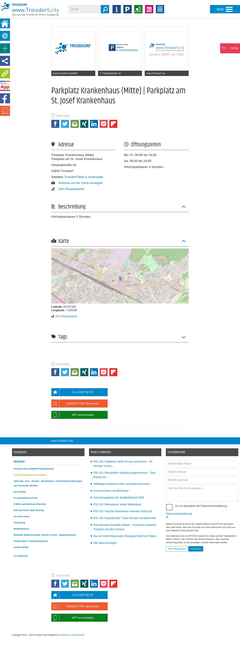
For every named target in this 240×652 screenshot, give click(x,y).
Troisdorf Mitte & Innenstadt (83, 177)
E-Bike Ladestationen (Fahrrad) (30, 504)
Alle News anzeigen (105, 543)
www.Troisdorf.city (62, 440)
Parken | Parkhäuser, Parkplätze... (31, 475)
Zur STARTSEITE (72, 392)
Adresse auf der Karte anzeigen (77, 183)
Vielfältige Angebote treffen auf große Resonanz (121, 483)
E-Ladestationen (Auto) (26, 498)
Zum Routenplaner (67, 189)
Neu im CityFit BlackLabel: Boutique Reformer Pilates (124, 536)
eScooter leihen (22, 516)
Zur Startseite (21, 556)
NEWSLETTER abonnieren (75, 404)
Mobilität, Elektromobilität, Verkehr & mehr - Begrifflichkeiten (45, 535)
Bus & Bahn (20, 491)
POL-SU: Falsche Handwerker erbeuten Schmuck (122, 511)
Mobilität (19, 461)
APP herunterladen (72, 415)
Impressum (65, 635)
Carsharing (19, 522)
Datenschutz (78, 635)
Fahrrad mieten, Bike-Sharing (29, 510)
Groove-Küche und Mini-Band (110, 490)
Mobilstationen (21, 529)
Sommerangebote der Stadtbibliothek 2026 (118, 497)
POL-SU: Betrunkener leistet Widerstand (117, 504)
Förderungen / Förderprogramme (31, 541)
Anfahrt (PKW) (21, 547)
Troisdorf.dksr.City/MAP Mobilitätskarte (34, 469)
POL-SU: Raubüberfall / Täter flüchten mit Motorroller (124, 518)
